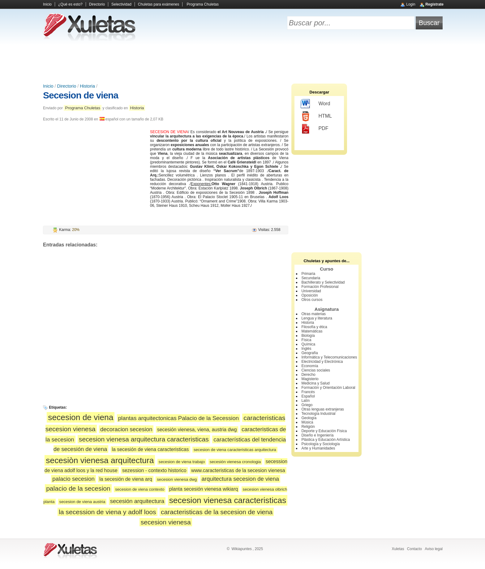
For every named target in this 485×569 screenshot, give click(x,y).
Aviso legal (434, 549)
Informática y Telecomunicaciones (329, 357)
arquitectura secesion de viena (240, 479)
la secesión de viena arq (125, 479)
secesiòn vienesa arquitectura (100, 460)
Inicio (47, 4)
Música (307, 422)
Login (410, 4)
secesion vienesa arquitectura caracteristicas (144, 439)
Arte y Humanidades (318, 448)
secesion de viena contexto (139, 489)
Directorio (97, 4)
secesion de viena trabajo (182, 461)
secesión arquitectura (137, 501)
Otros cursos (311, 300)
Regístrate (434, 4)
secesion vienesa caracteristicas (227, 500)
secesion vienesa (166, 522)
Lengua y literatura (316, 318)
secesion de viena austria (82, 501)
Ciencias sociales (315, 370)
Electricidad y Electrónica (322, 361)
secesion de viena (80, 417)
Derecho (308, 374)
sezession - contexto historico (154, 470)
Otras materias (313, 314)
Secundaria (310, 278)
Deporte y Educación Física (324, 431)
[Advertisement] (242, 61)
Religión (308, 426)
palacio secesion (73, 479)
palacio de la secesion (78, 488)
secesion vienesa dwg (177, 479)
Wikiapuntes (241, 549)
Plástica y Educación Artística (325, 439)
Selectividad (121, 4)
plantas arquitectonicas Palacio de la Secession (178, 418)
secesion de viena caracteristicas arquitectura (235, 449)
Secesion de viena (80, 95)
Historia (87, 86)
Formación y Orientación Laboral (328, 387)
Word (315, 104)
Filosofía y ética (314, 327)
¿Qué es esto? (70, 4)
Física (306, 340)
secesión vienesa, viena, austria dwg (197, 429)
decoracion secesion (126, 429)
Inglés (306, 348)
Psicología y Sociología (320, 444)
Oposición (309, 295)
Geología (308, 418)
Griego (306, 405)
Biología (308, 335)
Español (308, 396)
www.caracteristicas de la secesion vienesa (238, 470)
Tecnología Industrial (318, 413)
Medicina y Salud (315, 383)
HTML (316, 116)
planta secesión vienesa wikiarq (203, 489)
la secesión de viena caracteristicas (150, 449)
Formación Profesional (319, 286)
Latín (305, 400)
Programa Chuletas (203, 4)
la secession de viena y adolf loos (107, 511)
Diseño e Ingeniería (317, 435)
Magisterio (309, 379)
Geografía (309, 353)
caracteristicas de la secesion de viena (217, 511)
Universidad (311, 291)
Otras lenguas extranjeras (322, 409)
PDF (314, 129)
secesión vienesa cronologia (235, 461)
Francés (308, 392)
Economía (309, 366)
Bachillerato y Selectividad (323, 282)
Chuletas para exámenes (158, 4)
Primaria (308, 273)
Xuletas (398, 549)
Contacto (414, 549)
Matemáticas (311, 331)
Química (308, 344)
